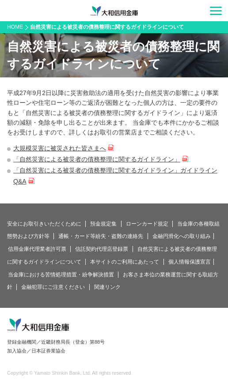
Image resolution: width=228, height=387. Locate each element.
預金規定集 (103, 224)
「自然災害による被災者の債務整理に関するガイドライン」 (96, 159)
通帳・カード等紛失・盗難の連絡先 (100, 236)
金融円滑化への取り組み (181, 236)
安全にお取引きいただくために (44, 224)
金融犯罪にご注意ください (53, 287)
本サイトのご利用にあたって (124, 262)
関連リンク (107, 287)
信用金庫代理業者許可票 (37, 249)
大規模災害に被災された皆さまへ (59, 148)
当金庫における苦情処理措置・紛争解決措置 (61, 275)
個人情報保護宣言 (189, 262)
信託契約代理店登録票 (101, 249)
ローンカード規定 (147, 224)
